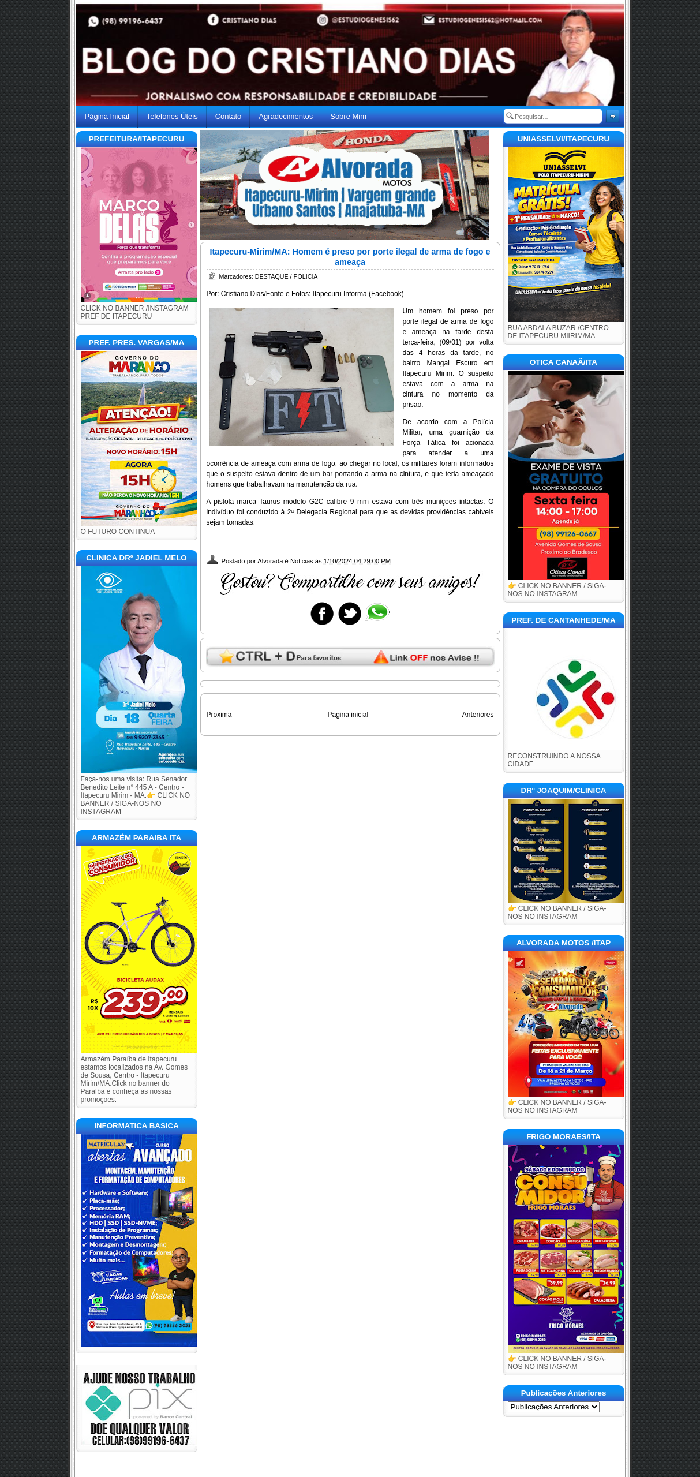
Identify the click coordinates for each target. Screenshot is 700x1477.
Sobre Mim (348, 116)
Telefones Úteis (172, 116)
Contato (228, 116)
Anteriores (478, 715)
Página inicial (347, 715)
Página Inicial (107, 116)
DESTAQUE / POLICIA (286, 276)
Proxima (219, 715)
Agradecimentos (286, 116)
